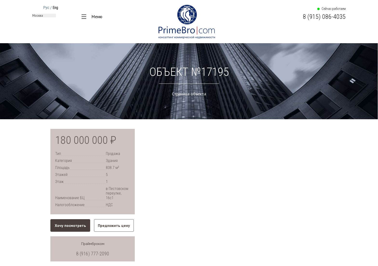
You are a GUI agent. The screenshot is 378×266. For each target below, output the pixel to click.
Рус (46, 7)
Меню (96, 16)
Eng (55, 7)
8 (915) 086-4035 (324, 17)
